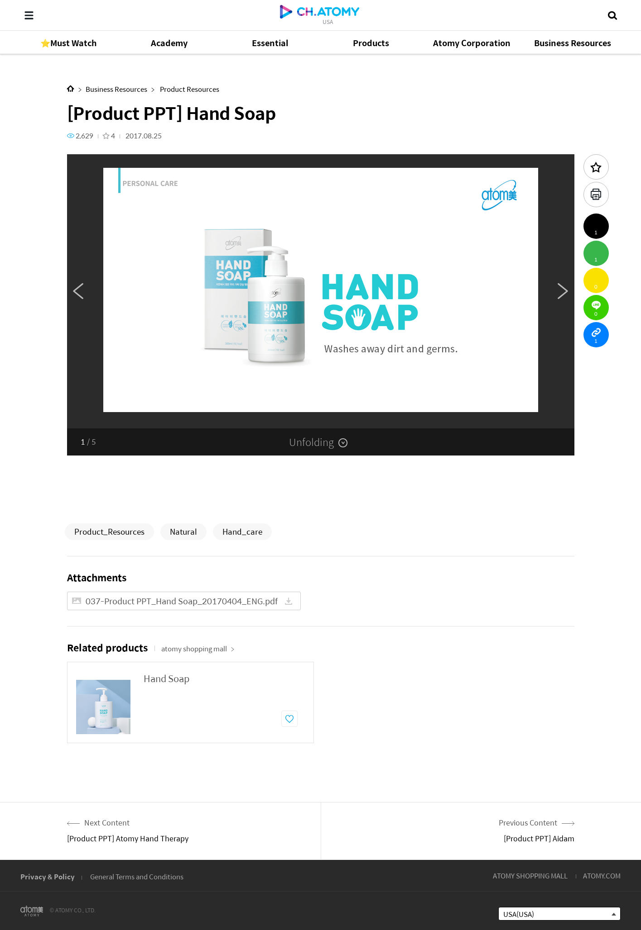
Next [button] (563, 291)
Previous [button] (78, 291)
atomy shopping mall (198, 648)
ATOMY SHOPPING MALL (530, 875)
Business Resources (116, 89)
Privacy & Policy (47, 876)
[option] (321, 291)
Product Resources (189, 89)
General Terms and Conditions (136, 876)
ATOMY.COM (602, 875)
